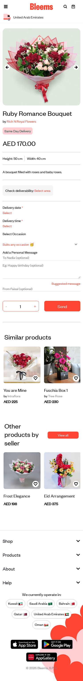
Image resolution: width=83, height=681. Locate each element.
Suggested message (66, 283)
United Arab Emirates (51, 614)
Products (12, 555)
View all (63, 435)
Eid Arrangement (59, 495)
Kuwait (15, 603)
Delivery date (13, 207)
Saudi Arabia (40, 603)
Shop (8, 541)
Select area (42, 190)
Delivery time (13, 220)
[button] (6, 7)
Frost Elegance (17, 495)
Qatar (20, 614)
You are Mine (15, 390)
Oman (41, 624)
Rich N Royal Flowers (21, 121)
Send (62, 306)
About (9, 569)
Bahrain (67, 603)
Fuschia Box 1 (56, 390)
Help (7, 582)
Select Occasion (14, 233)
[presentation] (7, 67)
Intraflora (12, 396)
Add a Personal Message (20, 252)
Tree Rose (53, 396)
